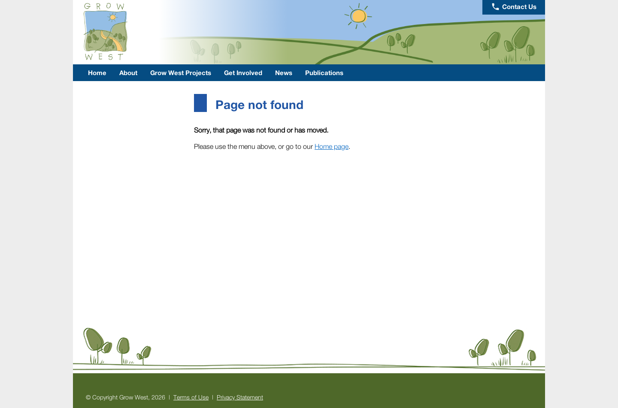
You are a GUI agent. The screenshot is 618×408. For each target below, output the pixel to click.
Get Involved (243, 72)
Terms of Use (191, 397)
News (283, 72)
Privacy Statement (240, 397)
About (128, 72)
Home (97, 72)
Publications (324, 72)
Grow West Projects (180, 72)
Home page (331, 146)
